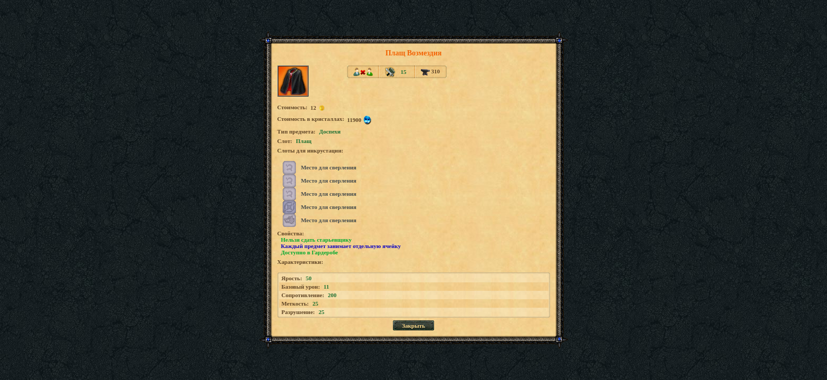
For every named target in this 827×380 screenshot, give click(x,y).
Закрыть (413, 325)
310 (430, 71)
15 (403, 72)
